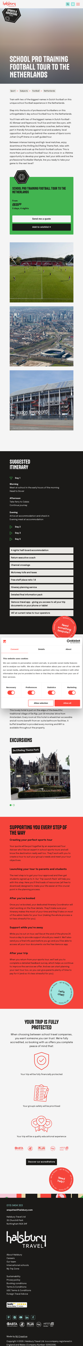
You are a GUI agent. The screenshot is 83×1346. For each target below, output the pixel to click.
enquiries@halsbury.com (20, 1210)
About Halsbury (14, 1255)
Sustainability (13, 1276)
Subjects (24, 91)
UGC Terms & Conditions (19, 1290)
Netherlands (49, 91)
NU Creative (21, 1336)
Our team (11, 1262)
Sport (12, 91)
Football (35, 91)
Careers (11, 1258)
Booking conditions (17, 1283)
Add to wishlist (41, 227)
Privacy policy (13, 1280)
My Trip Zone (13, 1269)
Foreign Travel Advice (17, 1294)
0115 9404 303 (15, 1205)
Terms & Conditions (16, 1287)
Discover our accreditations (41, 1162)
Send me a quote (41, 219)
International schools (18, 1265)
